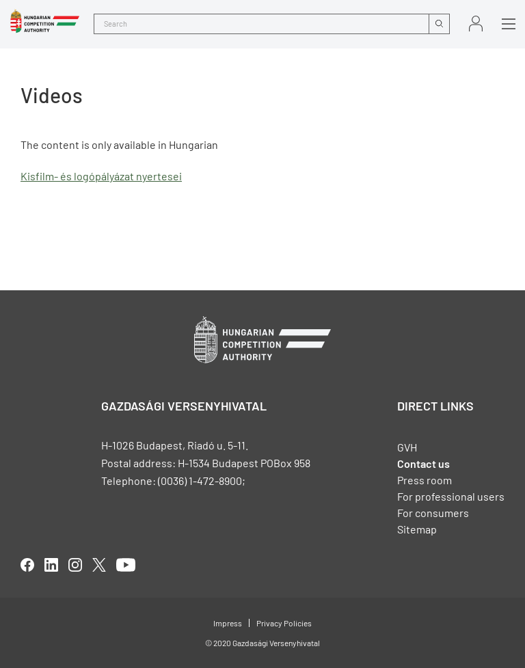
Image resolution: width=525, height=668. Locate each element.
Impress (227, 623)
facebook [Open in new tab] (27, 565)
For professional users (450, 496)
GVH (407, 447)
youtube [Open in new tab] (125, 565)
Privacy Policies (284, 623)
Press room (424, 479)
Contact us (423, 463)
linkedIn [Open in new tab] (51, 565)
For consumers (433, 512)
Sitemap (417, 529)
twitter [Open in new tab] (99, 565)
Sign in (475, 23)
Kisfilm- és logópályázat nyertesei (101, 175)
